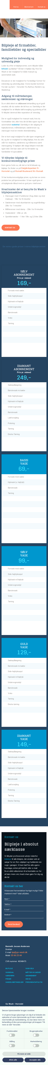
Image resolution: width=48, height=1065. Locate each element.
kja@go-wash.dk (19, 952)
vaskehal (16, 125)
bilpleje (7, 859)
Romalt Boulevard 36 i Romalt (29, 171)
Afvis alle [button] (13, 1060)
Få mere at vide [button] (24, 1054)
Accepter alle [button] (35, 1060)
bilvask (5, 69)
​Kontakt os (10, 228)
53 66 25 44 (16, 955)
